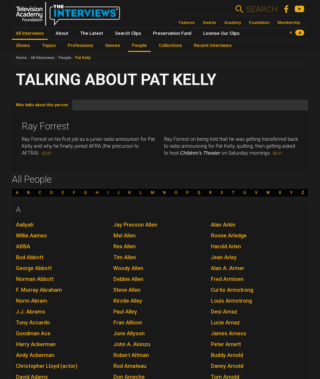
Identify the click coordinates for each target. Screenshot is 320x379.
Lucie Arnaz (225, 322)
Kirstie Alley (127, 301)
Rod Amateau (129, 366)
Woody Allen (128, 268)
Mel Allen (124, 235)
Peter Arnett (226, 344)
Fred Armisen (227, 279)
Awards (209, 22)
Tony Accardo (33, 322)
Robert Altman (131, 355)
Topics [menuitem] (49, 45)
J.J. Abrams (30, 312)
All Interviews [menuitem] (30, 33)
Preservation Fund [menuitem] (172, 33)
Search (261, 9)
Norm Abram (31, 301)
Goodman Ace (33, 333)
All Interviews (43, 57)
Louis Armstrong (231, 301)
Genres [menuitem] (112, 45)
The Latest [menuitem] (91, 33)
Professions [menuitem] (80, 45)
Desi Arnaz (224, 312)
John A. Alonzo (131, 344)
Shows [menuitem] (23, 45)
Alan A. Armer (227, 268)
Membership (288, 22)
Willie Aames (31, 235)
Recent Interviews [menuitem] (213, 45)
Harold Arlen (226, 246)
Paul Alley (125, 312)
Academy (232, 22)
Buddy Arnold (227, 355)
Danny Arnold (227, 366)
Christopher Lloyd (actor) (46, 366)
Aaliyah (25, 225)
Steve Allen (126, 290)
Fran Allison (127, 322)
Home (21, 57)
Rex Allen (124, 246)
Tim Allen (124, 257)
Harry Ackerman (36, 344)
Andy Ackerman (35, 355)
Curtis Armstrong (232, 290)
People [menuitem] (139, 45)
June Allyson (129, 333)
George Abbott (34, 268)
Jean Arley (224, 257)
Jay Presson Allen (135, 225)
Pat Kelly (83, 57)
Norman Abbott (35, 279)
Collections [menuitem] (170, 45)
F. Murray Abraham (39, 290)
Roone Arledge (229, 235)
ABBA (23, 246)
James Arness (228, 333)
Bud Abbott (29, 257)
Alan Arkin (223, 225)
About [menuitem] (62, 33)
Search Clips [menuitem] (128, 33)
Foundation (259, 22)
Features (187, 22)
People (65, 57)
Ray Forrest (45, 126)
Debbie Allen (128, 279)
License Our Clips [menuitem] (221, 33)
